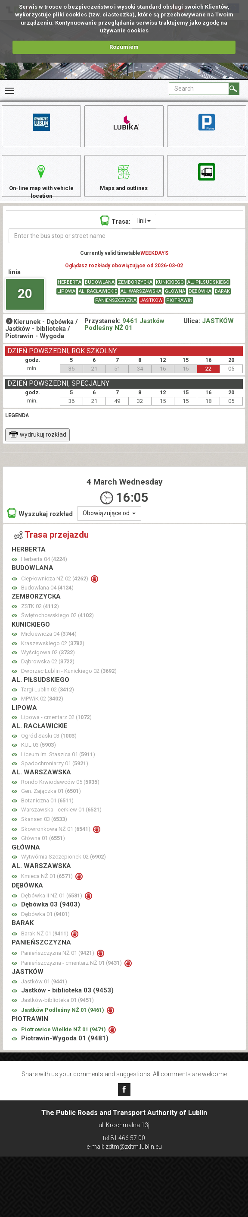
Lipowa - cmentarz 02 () (56, 726)
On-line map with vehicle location (41, 185)
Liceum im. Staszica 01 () (58, 763)
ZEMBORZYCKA (135, 291)
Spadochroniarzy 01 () (54, 772)
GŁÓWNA (175, 300)
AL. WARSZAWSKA (141, 300)
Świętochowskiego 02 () (57, 624)
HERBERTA (69, 291)
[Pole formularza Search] (199, 88)
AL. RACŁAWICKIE (98, 300)
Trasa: (115, 229)
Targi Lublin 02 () (47, 698)
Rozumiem (124, 47)
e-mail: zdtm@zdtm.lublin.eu (124, 1146)
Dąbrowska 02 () (47, 670)
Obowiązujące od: (109, 521)
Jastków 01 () (44, 990)
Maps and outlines (124, 181)
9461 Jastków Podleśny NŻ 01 (124, 333)
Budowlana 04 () (47, 596)
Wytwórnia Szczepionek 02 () (63, 865)
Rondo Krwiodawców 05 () (60, 790)
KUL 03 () (38, 753)
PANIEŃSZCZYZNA (115, 309)
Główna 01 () (43, 847)
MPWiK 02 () (42, 707)
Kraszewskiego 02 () (52, 652)
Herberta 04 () (44, 567)
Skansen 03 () (44, 827)
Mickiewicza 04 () (49, 642)
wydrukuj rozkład (37, 443)
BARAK (222, 300)
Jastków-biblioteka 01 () (57, 1008)
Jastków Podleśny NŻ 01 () (63, 1018)
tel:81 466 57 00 (124, 1138)
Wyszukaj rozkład (40, 522)
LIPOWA (66, 300)
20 (25, 302)
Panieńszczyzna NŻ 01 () (58, 961)
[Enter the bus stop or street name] (127, 244)
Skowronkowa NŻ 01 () (56, 837)
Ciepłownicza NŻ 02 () (55, 587)
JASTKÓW (151, 309)
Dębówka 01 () (45, 922)
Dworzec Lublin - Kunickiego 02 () (69, 679)
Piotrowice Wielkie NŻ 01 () (64, 1038)
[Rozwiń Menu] (9, 90)
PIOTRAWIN (179, 309)
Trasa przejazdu (51, 543)
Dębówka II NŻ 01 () (52, 904)
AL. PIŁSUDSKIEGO (208, 291)
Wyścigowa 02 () (48, 661)
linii (144, 229)
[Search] (234, 88)
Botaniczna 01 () (47, 809)
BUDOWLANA (100, 291)
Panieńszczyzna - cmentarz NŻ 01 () (72, 971)
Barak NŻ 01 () (45, 942)
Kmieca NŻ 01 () (47, 884)
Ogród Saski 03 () (49, 744)
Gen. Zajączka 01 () (51, 799)
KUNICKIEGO (170, 291)
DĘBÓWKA (200, 300)
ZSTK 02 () (40, 615)
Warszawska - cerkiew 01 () (61, 818)
